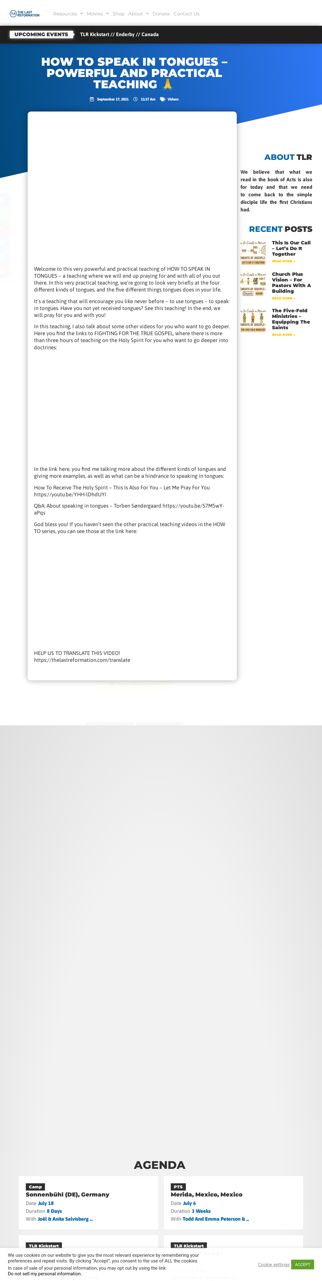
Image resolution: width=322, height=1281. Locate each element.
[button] (19, 200)
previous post (108, 725)
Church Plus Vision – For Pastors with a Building (291, 282)
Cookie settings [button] (274, 1264)
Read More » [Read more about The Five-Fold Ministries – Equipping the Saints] (283, 335)
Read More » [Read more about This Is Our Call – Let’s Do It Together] (283, 261)
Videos (173, 99)
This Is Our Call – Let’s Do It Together (291, 248)
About (138, 14)
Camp (35, 1186)
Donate (161, 14)
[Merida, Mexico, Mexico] (233, 1202)
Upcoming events (41, 34)
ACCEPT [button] (302, 1264)
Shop (119, 14)
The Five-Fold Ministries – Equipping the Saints (291, 319)
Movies (98, 14)
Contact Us (186, 14)
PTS (178, 1186)
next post (161, 725)
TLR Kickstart (44, 1245)
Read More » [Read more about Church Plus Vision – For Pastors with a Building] (283, 298)
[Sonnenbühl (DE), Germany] (88, 1202)
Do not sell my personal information (44, 1274)
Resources (68, 14)
